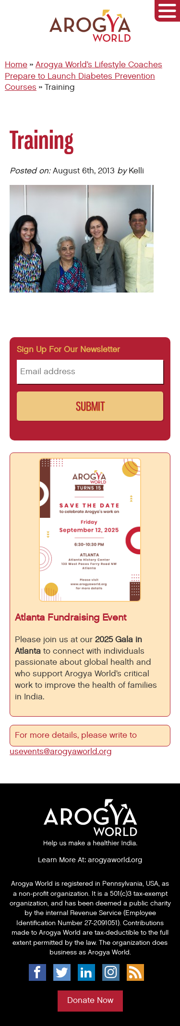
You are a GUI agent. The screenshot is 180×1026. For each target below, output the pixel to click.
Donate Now (90, 1000)
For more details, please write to (77, 735)
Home (16, 65)
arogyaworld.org (115, 860)
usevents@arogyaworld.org (61, 751)
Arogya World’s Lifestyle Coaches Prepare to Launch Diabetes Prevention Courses (83, 76)
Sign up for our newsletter (68, 349)
